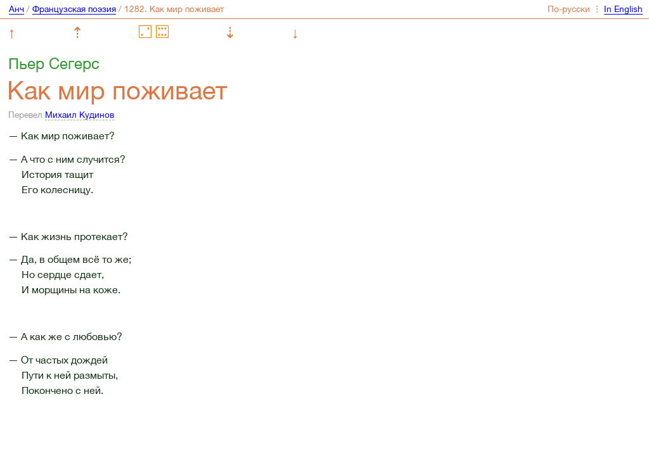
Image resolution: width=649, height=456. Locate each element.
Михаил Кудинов (79, 115)
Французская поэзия (74, 9)
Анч (16, 9)
